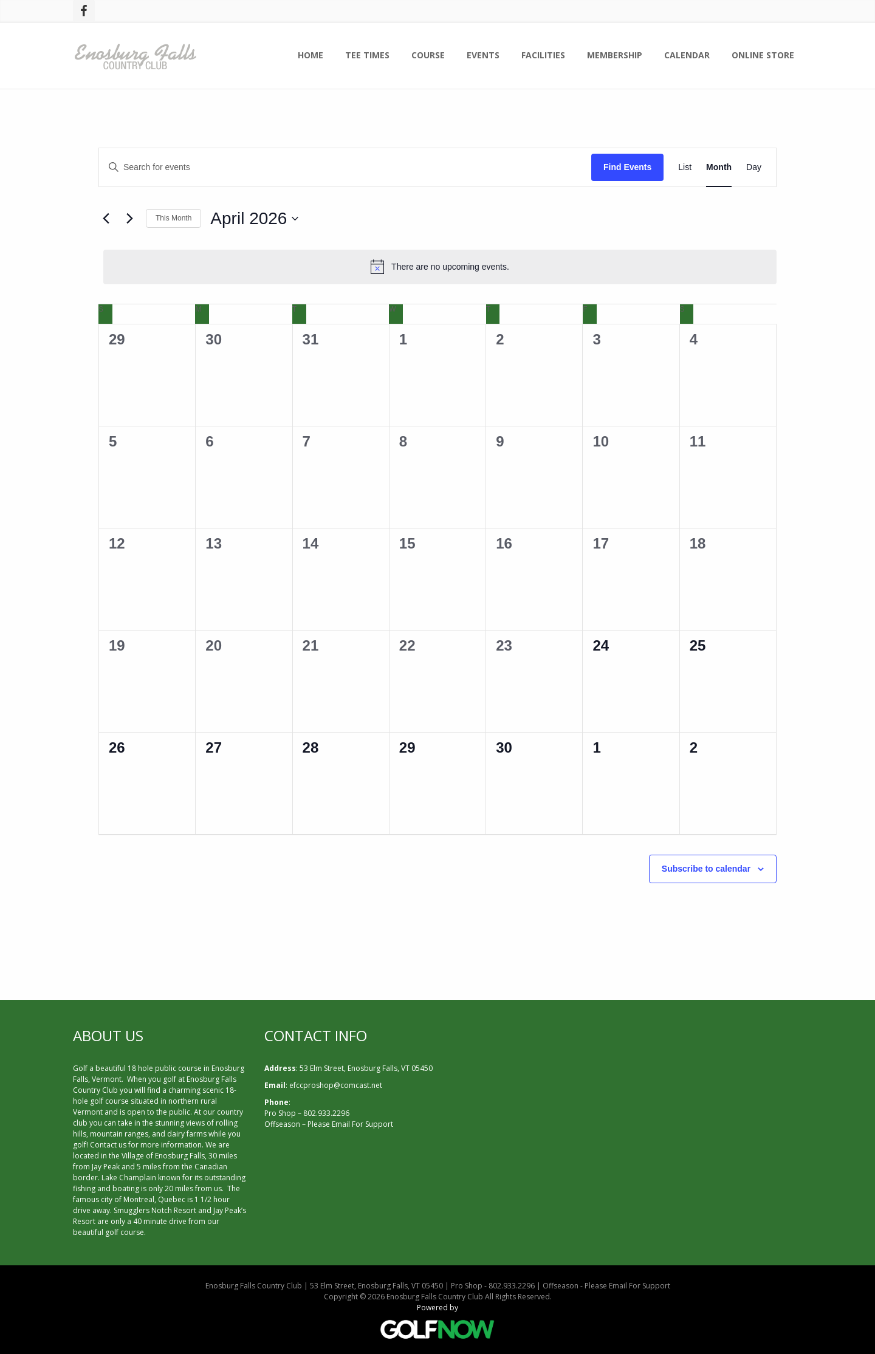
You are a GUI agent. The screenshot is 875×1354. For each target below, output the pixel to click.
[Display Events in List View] (684, 167)
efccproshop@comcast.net (335, 1085)
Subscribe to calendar (706, 869)
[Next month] (129, 218)
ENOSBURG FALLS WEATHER (629, 1072)
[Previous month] (105, 218)
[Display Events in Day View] (753, 167)
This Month (173, 218)
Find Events (627, 167)
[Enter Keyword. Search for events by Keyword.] (345, 167)
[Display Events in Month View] (719, 167)
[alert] (440, 267)
